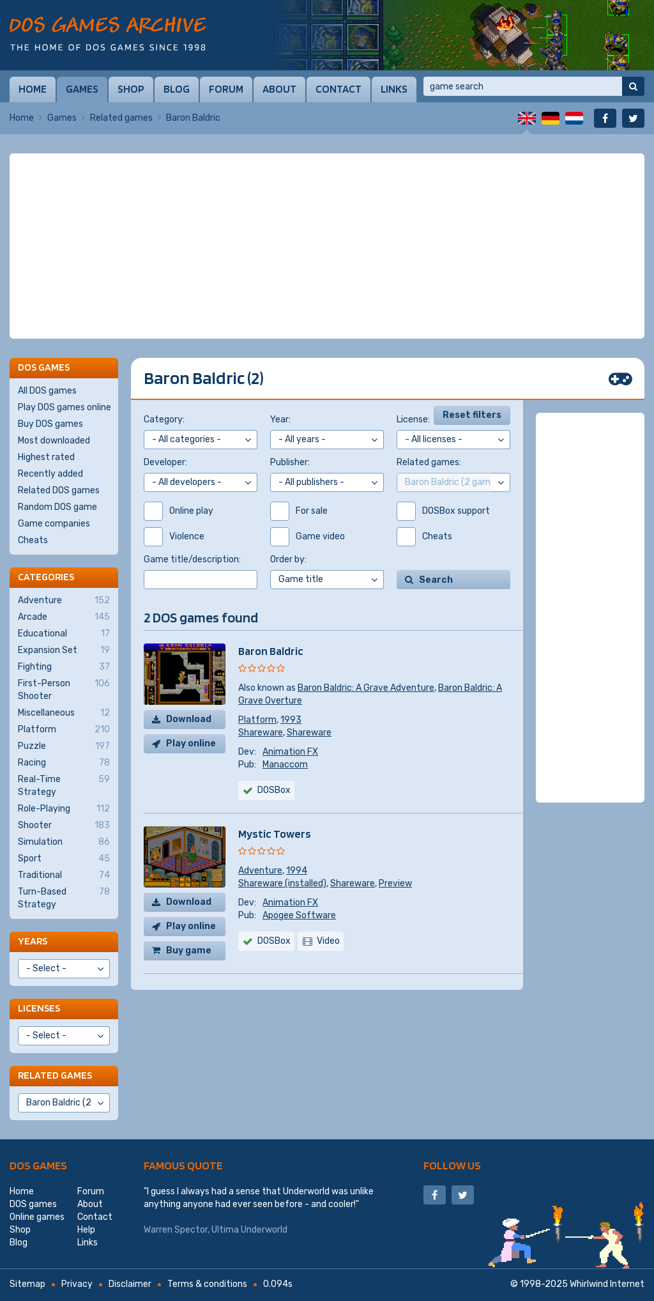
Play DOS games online (64, 407)
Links (394, 88)
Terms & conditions (207, 1284)
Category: (164, 419)
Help (86, 1229)
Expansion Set (64, 650)
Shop (131, 88)
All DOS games (47, 390)
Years (32, 941)
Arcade (64, 617)
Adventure (260, 870)
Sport (64, 858)
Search (436, 579)
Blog (177, 88)
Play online (191, 743)
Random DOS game (57, 507)
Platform (257, 719)
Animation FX (290, 751)
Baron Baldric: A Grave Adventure (366, 687)
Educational (64, 633)
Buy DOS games (50, 424)
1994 (296, 870)
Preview (395, 883)
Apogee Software (299, 915)
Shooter (64, 825)
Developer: (165, 462)
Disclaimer (130, 1284)
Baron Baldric (270, 651)
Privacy (77, 1284)
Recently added (50, 473)
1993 (290, 719)
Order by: (288, 559)
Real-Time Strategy (64, 785)
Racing (64, 763)
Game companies (54, 523)
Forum (226, 88)
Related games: (429, 462)
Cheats (33, 540)
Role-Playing (64, 809)
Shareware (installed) (282, 883)
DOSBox (274, 790)
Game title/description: (192, 559)
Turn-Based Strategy (64, 898)
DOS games (38, 1165)
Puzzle (64, 746)
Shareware (260, 732)
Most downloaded (54, 440)
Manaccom (285, 764)
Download (188, 719)
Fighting (64, 667)
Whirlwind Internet (607, 1284)
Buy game (188, 950)
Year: (280, 419)
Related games (121, 117)
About (279, 88)
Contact (338, 88)
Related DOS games (59, 490)
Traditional (64, 875)
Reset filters (472, 415)
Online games (37, 1217)
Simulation (64, 842)
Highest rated (46, 457)
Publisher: (290, 462)
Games (82, 88)
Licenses (39, 1008)
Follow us (452, 1165)
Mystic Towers (274, 833)
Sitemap (27, 1284)
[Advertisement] (327, 246)
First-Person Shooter (64, 689)
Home (33, 88)
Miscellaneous (64, 713)
